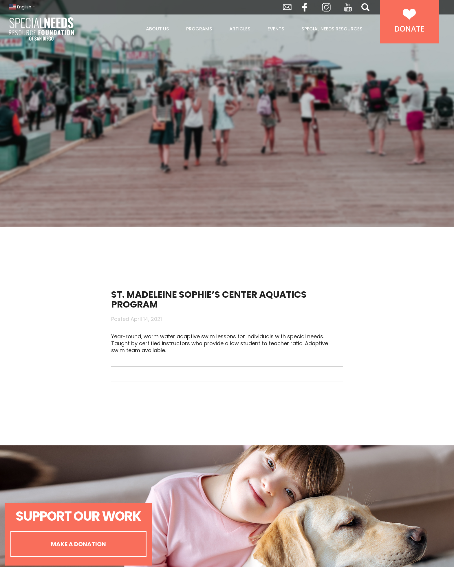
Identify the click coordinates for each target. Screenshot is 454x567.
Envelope (287, 7)
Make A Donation (78, 544)
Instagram (326, 7)
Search (365, 7)
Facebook (304, 7)
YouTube (348, 7)
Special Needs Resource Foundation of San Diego (56, 29)
